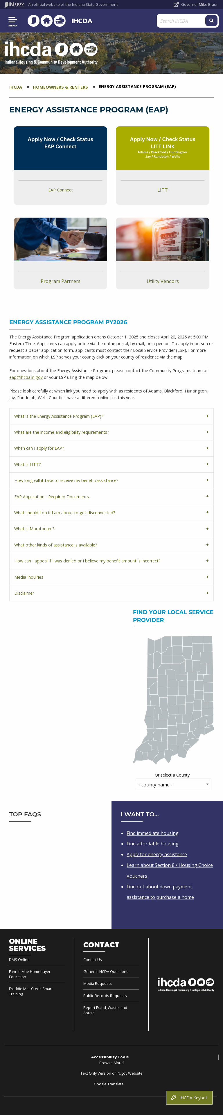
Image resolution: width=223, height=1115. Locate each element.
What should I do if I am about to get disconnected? (64, 512)
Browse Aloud (111, 1062)
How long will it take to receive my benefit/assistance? (66, 480)
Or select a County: (172, 775)
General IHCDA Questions (105, 971)
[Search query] (183, 20)
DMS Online (19, 959)
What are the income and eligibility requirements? (61, 432)
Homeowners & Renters (60, 87)
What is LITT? (27, 464)
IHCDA (80, 21)
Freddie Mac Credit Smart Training (31, 991)
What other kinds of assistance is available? (55, 545)
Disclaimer (24, 593)
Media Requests (97, 983)
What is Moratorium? (34, 528)
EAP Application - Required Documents (51, 496)
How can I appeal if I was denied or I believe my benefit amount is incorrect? (87, 561)
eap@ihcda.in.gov (26, 377)
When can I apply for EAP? (39, 448)
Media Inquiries (28, 577)
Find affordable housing (153, 843)
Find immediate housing (153, 833)
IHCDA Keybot (189, 1097)
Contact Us (92, 959)
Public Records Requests (105, 995)
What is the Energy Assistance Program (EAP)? (58, 416)
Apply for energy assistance (157, 854)
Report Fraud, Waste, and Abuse (105, 1010)
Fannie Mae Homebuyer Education (30, 974)
